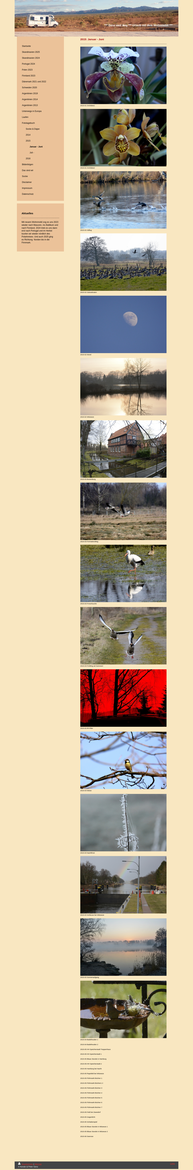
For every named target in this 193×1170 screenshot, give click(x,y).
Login (172, 1164)
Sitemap (37, 1164)
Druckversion (25, 1164)
